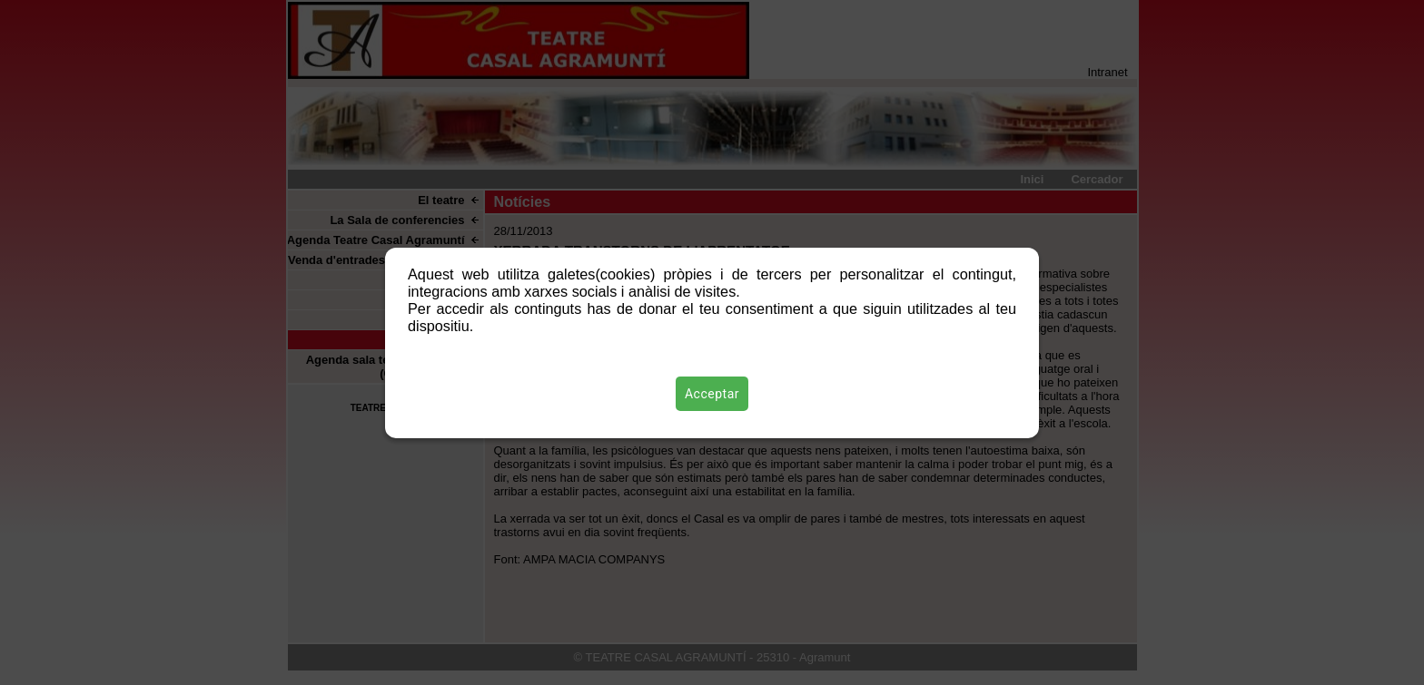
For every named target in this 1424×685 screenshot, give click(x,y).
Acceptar (712, 393)
